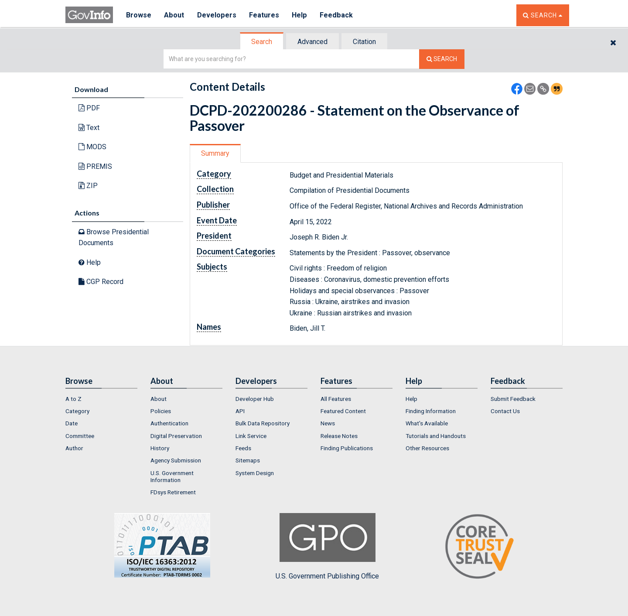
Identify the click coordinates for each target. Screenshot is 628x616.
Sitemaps (248, 460)
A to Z (73, 398)
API (240, 410)
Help (299, 15)
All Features (336, 398)
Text (88, 127)
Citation (364, 42)
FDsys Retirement (173, 492)
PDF (89, 108)
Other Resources (427, 448)
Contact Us (505, 410)
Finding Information (431, 410)
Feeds (243, 448)
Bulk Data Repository (263, 423)
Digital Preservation (176, 435)
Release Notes (339, 435)
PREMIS (95, 166)
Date (71, 423)
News (328, 423)
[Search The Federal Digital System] (441, 59)
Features (264, 15)
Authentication (169, 423)
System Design (255, 472)
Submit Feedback (513, 398)
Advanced (312, 42)
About (174, 15)
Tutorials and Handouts (436, 435)
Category (77, 410)
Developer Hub (255, 398)
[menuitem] (101, 398)
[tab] (262, 41)
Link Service (251, 435)
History (159, 448)
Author (74, 448)
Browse (138, 15)
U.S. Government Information (172, 476)
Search (261, 42)
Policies (160, 410)
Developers (216, 15)
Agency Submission (175, 460)
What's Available (427, 423)
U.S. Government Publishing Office (327, 546)
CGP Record (100, 281)
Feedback (336, 15)
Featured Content (343, 410)
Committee (79, 435)
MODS (92, 147)
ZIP (88, 185)
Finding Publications (347, 448)
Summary (215, 153)
